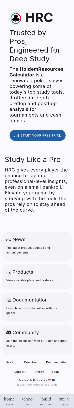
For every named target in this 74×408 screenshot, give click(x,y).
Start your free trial (35, 135)
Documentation (57, 362)
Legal (56, 371)
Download (31, 362)
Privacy (39, 371)
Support (20, 371)
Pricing (11, 362)
